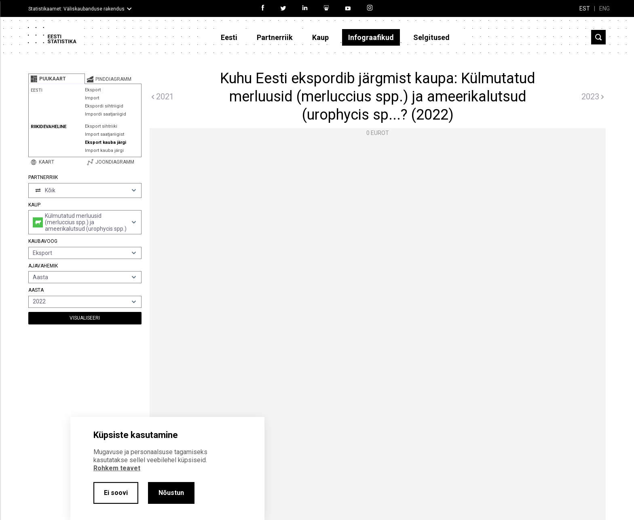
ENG (604, 8)
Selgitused (431, 37)
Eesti (229, 37)
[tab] (56, 79)
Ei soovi (116, 493)
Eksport (93, 90)
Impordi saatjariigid (105, 114)
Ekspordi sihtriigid (104, 106)
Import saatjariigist (104, 134)
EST (584, 8)
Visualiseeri (85, 318)
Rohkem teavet (116, 468)
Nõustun (171, 493)
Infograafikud (371, 37)
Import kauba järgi (104, 150)
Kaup (320, 37)
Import (92, 98)
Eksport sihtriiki (101, 126)
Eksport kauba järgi (105, 142)
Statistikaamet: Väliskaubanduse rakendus (76, 9)
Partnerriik (275, 37)
